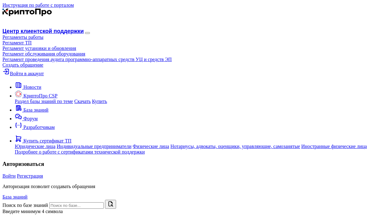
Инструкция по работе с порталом (38, 5)
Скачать (82, 101)
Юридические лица (35, 146)
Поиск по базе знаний (25, 205)
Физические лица (151, 146)
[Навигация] (87, 33)
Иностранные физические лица (334, 146)
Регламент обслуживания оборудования (43, 53)
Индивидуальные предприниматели (94, 146)
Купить (99, 101)
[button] (22, 37)
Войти (9, 176)
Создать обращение (22, 65)
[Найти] (110, 204)
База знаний (14, 196)
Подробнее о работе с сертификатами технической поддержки (80, 151)
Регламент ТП (17, 42)
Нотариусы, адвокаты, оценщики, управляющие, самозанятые (235, 146)
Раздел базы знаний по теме (44, 101)
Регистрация (30, 176)
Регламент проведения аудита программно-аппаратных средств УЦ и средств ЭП (87, 59)
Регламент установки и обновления (39, 48)
